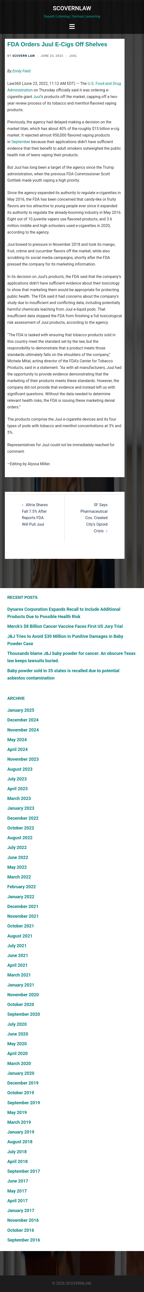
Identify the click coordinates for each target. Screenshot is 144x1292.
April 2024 (17, 749)
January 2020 (20, 1073)
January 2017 (20, 1210)
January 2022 (20, 896)
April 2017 (17, 1200)
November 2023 (23, 759)
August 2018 (20, 1141)
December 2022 (22, 818)
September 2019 (23, 1102)
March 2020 (19, 1063)
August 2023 (20, 769)
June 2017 (17, 1181)
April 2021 (17, 965)
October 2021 (20, 925)
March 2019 (19, 1122)
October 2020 (20, 1004)
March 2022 (19, 876)
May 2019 (17, 1112)
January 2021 (20, 984)
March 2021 (19, 974)
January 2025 (20, 710)
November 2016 (23, 1220)
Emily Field (21, 71)
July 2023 (17, 778)
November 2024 (23, 729)
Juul (73, 56)
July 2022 (17, 847)
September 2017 (23, 1171)
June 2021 (17, 955)
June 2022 (17, 857)
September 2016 (23, 1240)
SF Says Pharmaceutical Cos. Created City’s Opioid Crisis (94, 518)
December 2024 (22, 719)
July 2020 (17, 1024)
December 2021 (22, 906)
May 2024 (17, 739)
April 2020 (17, 1053)
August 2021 (20, 935)
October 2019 (20, 1092)
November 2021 (23, 916)
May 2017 (17, 1190)
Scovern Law (23, 56)
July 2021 (17, 945)
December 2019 (22, 1082)
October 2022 (20, 827)
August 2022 (20, 837)
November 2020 (23, 994)
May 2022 (17, 867)
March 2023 (19, 798)
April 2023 (17, 788)
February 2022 (21, 886)
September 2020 (23, 1014)
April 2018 (17, 1161)
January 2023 (20, 808)
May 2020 (17, 1043)
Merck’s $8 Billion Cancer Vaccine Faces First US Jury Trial (65, 626)
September (20, 141)
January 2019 (20, 1131)
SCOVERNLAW (72, 8)
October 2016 (20, 1230)
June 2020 (17, 1033)
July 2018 (17, 1151)
